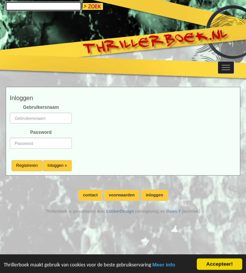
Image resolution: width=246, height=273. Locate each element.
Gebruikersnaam (41, 107)
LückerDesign (120, 211)
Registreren (27, 165)
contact (90, 195)
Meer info (163, 266)
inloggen (154, 195)
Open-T (173, 211)
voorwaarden (121, 195)
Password (41, 132)
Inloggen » (57, 165)
